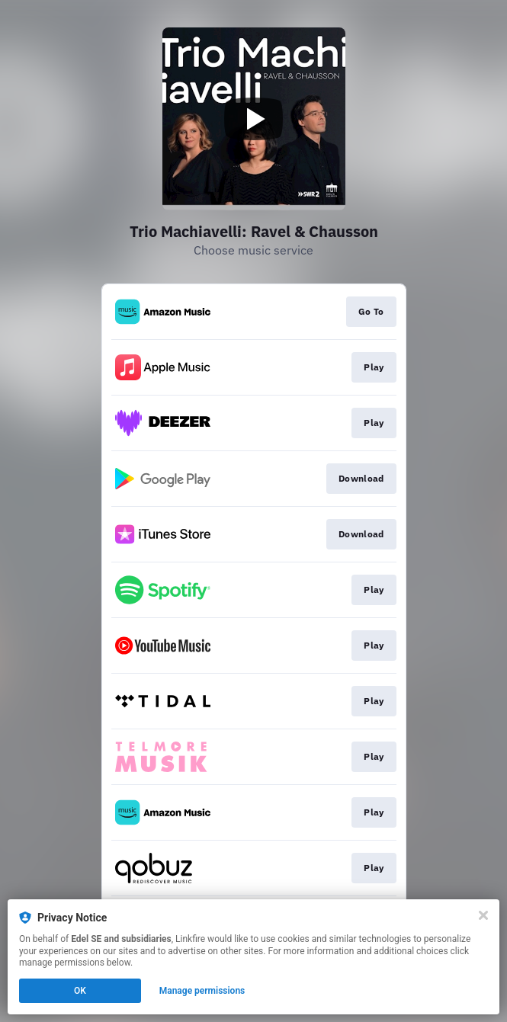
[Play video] (254, 119)
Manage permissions (202, 990)
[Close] (483, 915)
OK (80, 990)
